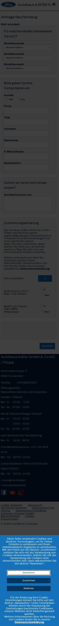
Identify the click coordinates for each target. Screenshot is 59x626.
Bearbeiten (29, 572)
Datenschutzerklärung (29, 622)
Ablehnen (28, 588)
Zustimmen (28, 580)
